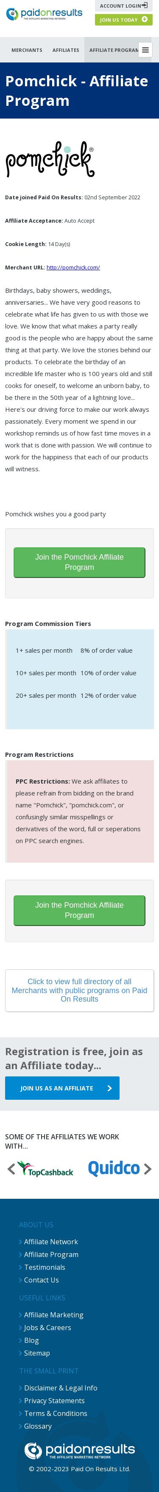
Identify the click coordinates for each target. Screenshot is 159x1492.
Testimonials (44, 1267)
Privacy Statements (54, 1400)
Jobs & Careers (47, 1327)
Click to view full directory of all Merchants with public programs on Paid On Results (79, 990)
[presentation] (11, 1170)
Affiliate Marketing (54, 1314)
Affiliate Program (51, 1254)
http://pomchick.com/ (73, 267)
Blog (31, 1340)
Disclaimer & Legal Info (61, 1388)
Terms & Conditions (55, 1413)
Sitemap (37, 1353)
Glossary (38, 1426)
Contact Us (41, 1280)
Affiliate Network (51, 1241)
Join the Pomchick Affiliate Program (79, 562)
